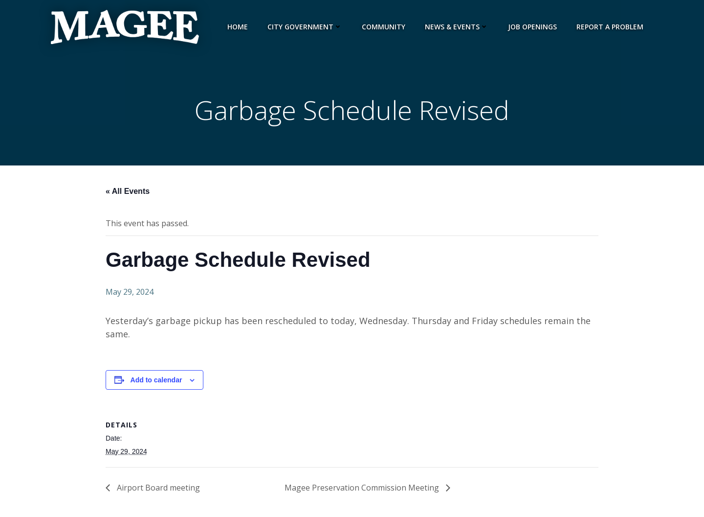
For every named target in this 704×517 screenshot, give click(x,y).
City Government (304, 26)
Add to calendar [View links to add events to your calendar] (156, 380)
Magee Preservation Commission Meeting (363, 487)
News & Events (456, 26)
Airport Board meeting (157, 487)
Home (237, 26)
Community (383, 26)
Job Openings (532, 26)
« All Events (128, 191)
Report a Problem (609, 26)
